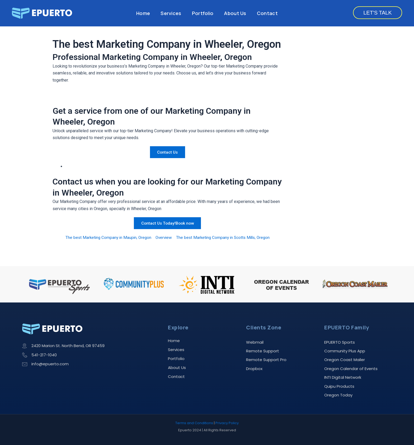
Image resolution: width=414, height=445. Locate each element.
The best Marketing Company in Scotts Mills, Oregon (224, 237)
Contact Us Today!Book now (167, 222)
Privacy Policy (227, 423)
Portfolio (203, 13)
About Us (235, 13)
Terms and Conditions (194, 423)
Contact (267, 13)
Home (143, 13)
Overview (163, 237)
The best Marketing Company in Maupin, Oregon (106, 237)
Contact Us (167, 152)
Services (171, 13)
